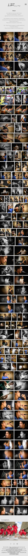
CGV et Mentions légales (14, 554)
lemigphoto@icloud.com (14, 553)
